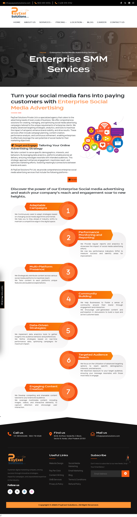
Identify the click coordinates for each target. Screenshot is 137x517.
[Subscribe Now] (125, 473)
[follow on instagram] (31, 491)
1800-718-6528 (35, 436)
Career (101, 22)
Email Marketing (76, 470)
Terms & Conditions (77, 479)
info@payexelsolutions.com (16, 3)
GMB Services (55, 479)
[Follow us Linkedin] (129, 3)
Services (45, 22)
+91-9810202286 (20, 436)
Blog (90, 22)
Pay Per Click (55, 470)
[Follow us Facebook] (121, 3)
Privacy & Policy (56, 484)
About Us (30, 22)
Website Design (56, 463)
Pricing (61, 22)
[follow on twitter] (17, 491)
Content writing (56, 475)
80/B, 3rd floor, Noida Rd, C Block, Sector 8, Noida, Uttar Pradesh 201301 (70, 437)
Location (76, 22)
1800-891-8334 (43, 3)
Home (16, 22)
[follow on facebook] (10, 491)
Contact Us (117, 22)
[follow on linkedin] (24, 491)
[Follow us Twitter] (125, 3)
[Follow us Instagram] (133, 3)
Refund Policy (75, 484)
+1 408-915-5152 (63, 3)
